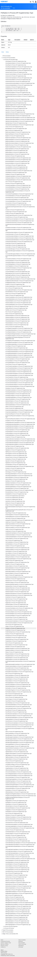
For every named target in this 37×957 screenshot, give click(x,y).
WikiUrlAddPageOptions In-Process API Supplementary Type (18, 924)
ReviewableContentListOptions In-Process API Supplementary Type (19, 671)
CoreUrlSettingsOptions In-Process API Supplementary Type (17, 264)
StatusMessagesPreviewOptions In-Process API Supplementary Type (19, 740)
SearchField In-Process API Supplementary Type (15, 701)
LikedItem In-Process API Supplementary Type (15, 545)
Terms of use (4, 952)
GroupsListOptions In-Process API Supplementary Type (16, 433)
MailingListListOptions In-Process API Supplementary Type (17, 556)
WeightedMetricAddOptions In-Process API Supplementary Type (18, 891)
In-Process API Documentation (8, 57)
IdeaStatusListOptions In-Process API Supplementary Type (17, 484)
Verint (2, 939)
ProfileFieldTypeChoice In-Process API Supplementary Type (17, 631)
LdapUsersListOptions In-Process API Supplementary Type (17, 527)
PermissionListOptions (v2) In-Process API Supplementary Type (18, 611)
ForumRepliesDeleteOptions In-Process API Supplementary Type (18, 330)
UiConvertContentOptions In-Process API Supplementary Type (18, 771)
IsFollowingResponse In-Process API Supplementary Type (17, 516)
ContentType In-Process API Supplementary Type (15, 245)
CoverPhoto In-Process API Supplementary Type (15, 269)
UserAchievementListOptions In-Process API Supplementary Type (19, 824)
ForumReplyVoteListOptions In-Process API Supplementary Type (18, 355)
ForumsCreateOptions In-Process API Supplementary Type (17, 358)
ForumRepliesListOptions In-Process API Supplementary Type (18, 335)
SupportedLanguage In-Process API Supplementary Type (17, 746)
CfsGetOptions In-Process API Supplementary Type (16, 172)
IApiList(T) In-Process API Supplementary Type (15, 461)
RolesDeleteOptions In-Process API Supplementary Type (17, 677)
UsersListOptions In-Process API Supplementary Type (16, 865)
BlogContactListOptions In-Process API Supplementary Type (17, 132)
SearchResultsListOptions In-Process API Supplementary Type (18, 715)
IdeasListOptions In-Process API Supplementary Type (16, 479)
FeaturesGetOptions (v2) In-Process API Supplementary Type (18, 300)
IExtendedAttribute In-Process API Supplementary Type (16, 492)
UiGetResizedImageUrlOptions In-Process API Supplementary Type (19, 786)
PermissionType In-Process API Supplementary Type (16, 617)
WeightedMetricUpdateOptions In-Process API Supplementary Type (19, 893)
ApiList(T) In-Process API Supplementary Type (15, 110)
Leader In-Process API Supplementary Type (14, 529)
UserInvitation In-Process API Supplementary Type (15, 837)
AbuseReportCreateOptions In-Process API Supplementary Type (18, 66)
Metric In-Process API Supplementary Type (14, 575)
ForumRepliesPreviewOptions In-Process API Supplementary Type (19, 342)
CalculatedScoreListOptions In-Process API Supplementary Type (18, 170)
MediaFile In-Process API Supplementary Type (15, 564)
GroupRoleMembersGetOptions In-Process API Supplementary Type (19, 426)
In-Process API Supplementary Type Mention (14, 497)
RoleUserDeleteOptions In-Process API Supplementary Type (17, 686)
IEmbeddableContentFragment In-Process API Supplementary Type (19, 490)
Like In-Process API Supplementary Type (13, 540)
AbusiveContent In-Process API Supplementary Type (16, 72)
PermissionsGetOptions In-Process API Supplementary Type (17, 615)
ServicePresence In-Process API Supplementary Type (16, 721)
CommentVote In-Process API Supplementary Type (15, 203)
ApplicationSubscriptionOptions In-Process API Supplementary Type (19, 121)
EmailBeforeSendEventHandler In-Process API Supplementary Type (19, 280)
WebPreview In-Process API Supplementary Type (15, 889)
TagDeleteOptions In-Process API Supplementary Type (16, 751)
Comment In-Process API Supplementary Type (15, 183)
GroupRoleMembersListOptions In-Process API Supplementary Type (19, 427)
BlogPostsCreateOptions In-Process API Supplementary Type (18, 137)
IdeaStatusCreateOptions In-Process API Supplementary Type (18, 482)
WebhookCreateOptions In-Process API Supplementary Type (18, 882)
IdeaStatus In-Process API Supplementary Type (15, 481)
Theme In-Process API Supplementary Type (14, 760)
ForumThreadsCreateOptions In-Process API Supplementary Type (19, 366)
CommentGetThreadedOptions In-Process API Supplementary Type (19, 193)
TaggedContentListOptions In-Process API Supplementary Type (18, 753)
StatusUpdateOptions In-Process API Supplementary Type (17, 744)
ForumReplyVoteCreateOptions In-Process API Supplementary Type (19, 349)
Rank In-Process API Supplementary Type (14, 642)
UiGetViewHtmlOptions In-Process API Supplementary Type (17, 788)
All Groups (20, 947)
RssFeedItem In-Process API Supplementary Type (15, 688)
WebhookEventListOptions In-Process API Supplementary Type (18, 886)
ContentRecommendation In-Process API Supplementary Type (18, 227)
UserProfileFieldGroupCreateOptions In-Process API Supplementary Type (20, 842)
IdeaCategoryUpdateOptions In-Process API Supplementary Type (18, 475)
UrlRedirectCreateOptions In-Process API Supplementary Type (18, 817)
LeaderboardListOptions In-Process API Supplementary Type (18, 534)
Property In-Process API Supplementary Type (14, 633)
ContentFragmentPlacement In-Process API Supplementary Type (18, 215)
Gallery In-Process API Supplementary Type (14, 406)
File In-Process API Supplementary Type (13, 311)
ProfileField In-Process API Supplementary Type (15, 630)
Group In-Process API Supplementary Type (14, 408)
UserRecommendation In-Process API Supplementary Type (17, 856)
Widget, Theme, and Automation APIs (9, 934)
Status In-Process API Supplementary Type (14, 731)
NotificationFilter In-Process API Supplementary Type (16, 586)
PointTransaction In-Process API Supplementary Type (16, 619)
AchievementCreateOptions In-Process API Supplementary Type (18, 77)
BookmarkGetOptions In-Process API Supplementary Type (17, 161)
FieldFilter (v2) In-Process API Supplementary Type (16, 310)
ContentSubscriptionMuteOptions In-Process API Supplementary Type (19, 239)
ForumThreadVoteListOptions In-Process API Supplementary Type (19, 384)
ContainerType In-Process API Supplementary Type (16, 211)
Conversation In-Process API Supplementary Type (15, 247)
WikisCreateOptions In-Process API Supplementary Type (17, 915)
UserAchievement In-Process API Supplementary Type (16, 822)
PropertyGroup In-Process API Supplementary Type (16, 635)
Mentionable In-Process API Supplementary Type (15, 569)
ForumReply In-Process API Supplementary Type (15, 346)
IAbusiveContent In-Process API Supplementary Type (16, 457)
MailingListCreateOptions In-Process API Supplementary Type (18, 555)
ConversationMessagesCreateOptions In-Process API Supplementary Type (19, 251)
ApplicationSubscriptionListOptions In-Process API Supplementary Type (20, 119)
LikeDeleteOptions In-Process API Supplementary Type (16, 544)
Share (2, 52)
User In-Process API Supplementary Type (14, 820)
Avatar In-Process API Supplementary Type (14, 126)
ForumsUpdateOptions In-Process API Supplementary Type (17, 362)
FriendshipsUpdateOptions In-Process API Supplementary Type (18, 397)
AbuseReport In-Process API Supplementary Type (15, 65)
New (35, 6)
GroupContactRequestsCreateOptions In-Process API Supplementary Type (19, 416)
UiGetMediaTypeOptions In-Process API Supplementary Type (18, 781)
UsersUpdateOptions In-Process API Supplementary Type (17, 869)
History (7, 52)
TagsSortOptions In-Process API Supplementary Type (16, 759)
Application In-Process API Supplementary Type (15, 112)
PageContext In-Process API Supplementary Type (15, 600)
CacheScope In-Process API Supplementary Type (15, 165)
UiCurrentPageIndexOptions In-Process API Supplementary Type (18, 773)
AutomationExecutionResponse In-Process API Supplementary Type (19, 124)
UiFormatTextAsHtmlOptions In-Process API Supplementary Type (18, 775)
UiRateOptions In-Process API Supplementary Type (16, 804)
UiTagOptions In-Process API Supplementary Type (15, 809)
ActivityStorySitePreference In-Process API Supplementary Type (18, 94)
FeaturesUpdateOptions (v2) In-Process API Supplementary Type (18, 304)
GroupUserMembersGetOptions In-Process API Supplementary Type (19, 442)
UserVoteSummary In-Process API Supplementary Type (16, 871)
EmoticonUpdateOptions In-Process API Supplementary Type (18, 286)
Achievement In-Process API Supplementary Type (15, 76)
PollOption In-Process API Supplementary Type (15, 628)
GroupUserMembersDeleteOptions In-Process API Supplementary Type (20, 440)
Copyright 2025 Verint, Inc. (7, 954)
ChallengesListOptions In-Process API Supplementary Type (17, 178)
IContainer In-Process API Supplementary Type (15, 468)
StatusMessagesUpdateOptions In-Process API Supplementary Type (19, 742)
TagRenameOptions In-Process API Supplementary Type (17, 757)
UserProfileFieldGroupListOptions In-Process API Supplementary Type (19, 844)
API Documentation (7, 55)
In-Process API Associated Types (10, 59)
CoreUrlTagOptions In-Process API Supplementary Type (17, 266)
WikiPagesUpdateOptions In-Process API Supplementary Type (18, 913)
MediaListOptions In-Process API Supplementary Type (16, 566)
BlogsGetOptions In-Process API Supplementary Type (16, 150)
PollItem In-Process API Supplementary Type (14, 626)
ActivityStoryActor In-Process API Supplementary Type (16, 88)
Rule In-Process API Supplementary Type (13, 693)
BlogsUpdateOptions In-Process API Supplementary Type (17, 154)
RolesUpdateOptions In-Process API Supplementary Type (17, 682)
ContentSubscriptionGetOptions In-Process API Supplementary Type (19, 236)
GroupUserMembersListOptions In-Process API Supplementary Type (19, 444)
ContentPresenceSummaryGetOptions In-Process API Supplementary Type (19, 225)
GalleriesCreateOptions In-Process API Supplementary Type (17, 399)
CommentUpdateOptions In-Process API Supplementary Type (18, 201)
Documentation (21, 942)
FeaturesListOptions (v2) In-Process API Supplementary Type (18, 302)
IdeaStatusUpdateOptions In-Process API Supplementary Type (18, 486)
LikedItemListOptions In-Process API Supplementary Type (17, 549)
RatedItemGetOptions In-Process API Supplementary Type (17, 648)
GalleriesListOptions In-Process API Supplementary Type (17, 402)
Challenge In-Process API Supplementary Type (15, 174)
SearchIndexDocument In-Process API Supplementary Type (17, 706)
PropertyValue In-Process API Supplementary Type (15, 641)
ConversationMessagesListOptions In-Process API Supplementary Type (20, 253)
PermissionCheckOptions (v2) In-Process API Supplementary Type (19, 608)
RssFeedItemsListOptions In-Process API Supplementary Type (18, 691)
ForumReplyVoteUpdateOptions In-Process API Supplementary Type (19, 357)
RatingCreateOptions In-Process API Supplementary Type (17, 654)
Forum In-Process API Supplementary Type (14, 326)
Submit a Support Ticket (6, 942)
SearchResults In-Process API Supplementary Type (16, 712)
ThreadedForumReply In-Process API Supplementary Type (17, 764)
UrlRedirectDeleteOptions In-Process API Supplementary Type (18, 818)
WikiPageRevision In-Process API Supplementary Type (16, 900)
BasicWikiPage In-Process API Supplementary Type (16, 128)
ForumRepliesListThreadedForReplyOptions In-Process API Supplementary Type (17, 338)
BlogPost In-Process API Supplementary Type (14, 135)
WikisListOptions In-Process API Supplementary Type (16, 919)
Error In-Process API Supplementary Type (14, 288)
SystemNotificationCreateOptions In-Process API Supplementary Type (19, 748)
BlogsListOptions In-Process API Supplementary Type (16, 152)
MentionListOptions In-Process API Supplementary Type (17, 573)
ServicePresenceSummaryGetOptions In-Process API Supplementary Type (19, 729)
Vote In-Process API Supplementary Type (13, 873)
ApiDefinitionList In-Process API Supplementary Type (16, 108)
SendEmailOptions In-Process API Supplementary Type (16, 719)
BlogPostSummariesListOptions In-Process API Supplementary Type (19, 143)
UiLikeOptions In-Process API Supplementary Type (15, 790)
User (35, 1)
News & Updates (22, 939)
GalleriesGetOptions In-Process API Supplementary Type (17, 401)
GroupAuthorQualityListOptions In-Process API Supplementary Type (19, 410)
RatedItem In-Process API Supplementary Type (15, 646)
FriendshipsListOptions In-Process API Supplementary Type (17, 395)
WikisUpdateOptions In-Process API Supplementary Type (17, 920)
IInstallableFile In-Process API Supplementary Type (16, 493)
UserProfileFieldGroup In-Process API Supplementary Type (17, 840)
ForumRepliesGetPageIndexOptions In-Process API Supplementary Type (20, 333)
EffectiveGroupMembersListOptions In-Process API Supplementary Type (20, 278)
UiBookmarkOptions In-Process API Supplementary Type (17, 770)
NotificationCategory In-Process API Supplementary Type (17, 582)
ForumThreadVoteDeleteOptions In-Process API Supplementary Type (19, 380)
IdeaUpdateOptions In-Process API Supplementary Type (17, 488)
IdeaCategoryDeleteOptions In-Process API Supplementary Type (18, 473)
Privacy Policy (4, 951)
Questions (20, 941)
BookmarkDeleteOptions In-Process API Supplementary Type (18, 159)
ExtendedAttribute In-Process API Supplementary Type (16, 291)
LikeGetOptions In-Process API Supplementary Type (16, 551)
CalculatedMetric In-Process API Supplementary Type (16, 167)
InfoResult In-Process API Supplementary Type (15, 503)
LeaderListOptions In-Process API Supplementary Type (16, 538)
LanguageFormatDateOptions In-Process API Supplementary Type (19, 520)
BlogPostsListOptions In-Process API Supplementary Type (17, 141)
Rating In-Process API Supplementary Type (14, 652)
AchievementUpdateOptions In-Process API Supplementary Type (18, 85)
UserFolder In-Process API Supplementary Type (15, 835)
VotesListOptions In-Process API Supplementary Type (16, 875)
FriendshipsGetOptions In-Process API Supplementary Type (17, 393)
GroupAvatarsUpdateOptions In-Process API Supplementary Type (19, 412)
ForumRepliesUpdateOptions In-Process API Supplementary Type (19, 344)
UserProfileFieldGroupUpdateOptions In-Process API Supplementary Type (19, 847)
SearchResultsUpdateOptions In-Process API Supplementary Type (19, 717)
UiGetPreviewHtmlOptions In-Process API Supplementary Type (18, 782)
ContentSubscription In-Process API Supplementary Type (17, 234)
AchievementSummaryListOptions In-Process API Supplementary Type (20, 83)
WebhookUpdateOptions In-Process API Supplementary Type (18, 888)
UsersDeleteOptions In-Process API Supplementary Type (17, 862)
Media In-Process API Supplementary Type (14, 560)
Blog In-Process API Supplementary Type (13, 130)
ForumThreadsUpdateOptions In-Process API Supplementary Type (19, 375)
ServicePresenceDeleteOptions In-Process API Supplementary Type (19, 724)
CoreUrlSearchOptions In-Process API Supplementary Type (17, 262)
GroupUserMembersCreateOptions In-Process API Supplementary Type (20, 438)
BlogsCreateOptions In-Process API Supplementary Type (17, 148)
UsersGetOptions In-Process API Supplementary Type (16, 864)
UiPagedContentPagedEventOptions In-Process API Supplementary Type (20, 793)
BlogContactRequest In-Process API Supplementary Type (17, 134)
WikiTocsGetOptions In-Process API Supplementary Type (17, 922)
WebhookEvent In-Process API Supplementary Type (16, 884)
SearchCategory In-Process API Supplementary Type (16, 699)
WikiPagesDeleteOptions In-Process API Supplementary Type (18, 908)
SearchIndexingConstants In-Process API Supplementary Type (18, 708)
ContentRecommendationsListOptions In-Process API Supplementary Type (19, 230)
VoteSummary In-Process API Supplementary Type (15, 876)
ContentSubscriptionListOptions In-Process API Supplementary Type (19, 238)
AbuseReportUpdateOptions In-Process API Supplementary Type (18, 70)
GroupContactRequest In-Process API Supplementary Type (17, 413)
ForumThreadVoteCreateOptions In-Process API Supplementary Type (19, 379)
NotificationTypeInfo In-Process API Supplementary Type (17, 591)
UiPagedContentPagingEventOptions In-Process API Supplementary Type (20, 795)
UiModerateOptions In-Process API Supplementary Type (17, 792)
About (2, 950)
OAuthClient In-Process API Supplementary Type (15, 597)
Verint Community (3, 4)
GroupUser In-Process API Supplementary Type (15, 437)
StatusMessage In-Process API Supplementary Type (16, 735)
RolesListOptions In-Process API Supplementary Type (16, 680)
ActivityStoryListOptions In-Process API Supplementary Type (17, 92)
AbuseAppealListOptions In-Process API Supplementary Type (18, 63)
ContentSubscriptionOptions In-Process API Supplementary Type (18, 241)
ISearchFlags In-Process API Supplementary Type (15, 512)
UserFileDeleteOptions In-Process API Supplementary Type (17, 831)
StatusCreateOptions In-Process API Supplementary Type (17, 733)
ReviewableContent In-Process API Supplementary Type (17, 668)
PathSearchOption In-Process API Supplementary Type (16, 604)
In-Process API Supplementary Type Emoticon (14, 495)
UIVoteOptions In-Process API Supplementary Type (16, 811)
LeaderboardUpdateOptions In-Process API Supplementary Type (18, 536)
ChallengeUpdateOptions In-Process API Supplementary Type (18, 179)
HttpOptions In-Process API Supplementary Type (15, 449)
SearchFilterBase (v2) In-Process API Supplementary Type (17, 702)
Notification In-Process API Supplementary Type (15, 578)
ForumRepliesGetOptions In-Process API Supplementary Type (18, 332)
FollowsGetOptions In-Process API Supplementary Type (16, 322)
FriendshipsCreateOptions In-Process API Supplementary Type (18, 390)
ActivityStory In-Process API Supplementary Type (15, 87)
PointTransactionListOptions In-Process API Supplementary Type (18, 622)
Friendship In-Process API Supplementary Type (15, 388)
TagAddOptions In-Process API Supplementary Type (16, 749)
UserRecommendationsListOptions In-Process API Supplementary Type (20, 858)
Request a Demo (4, 945)
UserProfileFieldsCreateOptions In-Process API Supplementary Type (19, 849)
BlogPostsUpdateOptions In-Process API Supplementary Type (18, 146)
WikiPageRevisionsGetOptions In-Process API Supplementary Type (19, 902)
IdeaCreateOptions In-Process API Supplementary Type (16, 477)
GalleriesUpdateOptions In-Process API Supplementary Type (17, 404)
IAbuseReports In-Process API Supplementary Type (16, 455)
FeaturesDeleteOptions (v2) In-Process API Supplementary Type (18, 299)
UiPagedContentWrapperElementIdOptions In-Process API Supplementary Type (17, 798)
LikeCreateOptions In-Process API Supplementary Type (16, 542)
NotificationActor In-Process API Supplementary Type (16, 580)
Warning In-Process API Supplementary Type (14, 878)
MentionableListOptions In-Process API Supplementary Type (17, 571)
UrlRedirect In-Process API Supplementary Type (15, 815)
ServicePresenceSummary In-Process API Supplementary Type (18, 726)
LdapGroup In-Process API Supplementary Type (15, 522)
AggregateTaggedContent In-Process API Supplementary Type (18, 104)
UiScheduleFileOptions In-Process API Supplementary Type (17, 807)
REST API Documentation (7, 932)
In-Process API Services (8, 928)
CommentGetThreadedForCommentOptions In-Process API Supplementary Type (17, 191)
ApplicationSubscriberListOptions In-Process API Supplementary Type (19, 113)
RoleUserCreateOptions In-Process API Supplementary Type (17, 684)
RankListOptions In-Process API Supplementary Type (16, 644)
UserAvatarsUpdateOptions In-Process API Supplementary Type (18, 826)
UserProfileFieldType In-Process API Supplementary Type (17, 854)
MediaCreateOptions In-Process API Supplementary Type (17, 562)
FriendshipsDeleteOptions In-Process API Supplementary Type (18, 391)
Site (30, 2)
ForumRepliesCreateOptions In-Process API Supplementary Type (18, 328)
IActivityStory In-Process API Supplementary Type (15, 459)
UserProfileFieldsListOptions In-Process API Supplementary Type (18, 851)
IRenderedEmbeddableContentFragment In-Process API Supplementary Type (20, 507)
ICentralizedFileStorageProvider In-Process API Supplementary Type (19, 466)
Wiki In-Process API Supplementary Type (13, 895)
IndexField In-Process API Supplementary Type (15, 501)
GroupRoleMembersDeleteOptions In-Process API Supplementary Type (20, 424)
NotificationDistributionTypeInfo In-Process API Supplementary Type (19, 584)
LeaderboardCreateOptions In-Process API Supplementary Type (18, 533)
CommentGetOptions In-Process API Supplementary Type (17, 189)
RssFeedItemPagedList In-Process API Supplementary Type (17, 690)
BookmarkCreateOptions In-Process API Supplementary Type (18, 157)
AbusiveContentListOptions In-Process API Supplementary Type (18, 74)
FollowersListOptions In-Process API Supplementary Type (17, 317)
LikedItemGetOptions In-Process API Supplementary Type (17, 547)
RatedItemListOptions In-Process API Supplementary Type (17, 650)
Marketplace (21, 945)
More (14, 8)
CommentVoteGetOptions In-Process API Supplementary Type (18, 204)
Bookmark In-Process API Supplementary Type (15, 156)
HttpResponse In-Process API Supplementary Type (15, 451)
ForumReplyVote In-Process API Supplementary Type (16, 347)
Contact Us (3, 947)
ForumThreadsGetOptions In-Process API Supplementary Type (18, 369)
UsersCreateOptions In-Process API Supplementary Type (17, 860)
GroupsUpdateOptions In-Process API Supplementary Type (17, 435)
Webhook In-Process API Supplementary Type (15, 880)
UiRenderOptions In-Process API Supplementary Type (16, 806)
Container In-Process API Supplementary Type (15, 209)
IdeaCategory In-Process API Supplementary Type (15, 471)
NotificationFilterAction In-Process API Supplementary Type (17, 588)
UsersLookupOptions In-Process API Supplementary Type (17, 867)
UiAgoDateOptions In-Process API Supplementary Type (16, 768)
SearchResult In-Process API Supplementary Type (15, 710)
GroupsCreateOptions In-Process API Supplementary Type (17, 429)
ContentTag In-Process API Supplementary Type (15, 243)
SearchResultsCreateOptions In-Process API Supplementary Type (19, 713)
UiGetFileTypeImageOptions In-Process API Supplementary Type (18, 779)
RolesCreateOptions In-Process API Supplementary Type (17, 675)
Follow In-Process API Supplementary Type (14, 313)
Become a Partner (4, 944)
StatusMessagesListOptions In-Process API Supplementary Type (18, 738)
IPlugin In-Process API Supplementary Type (14, 504)
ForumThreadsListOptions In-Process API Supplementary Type (18, 371)
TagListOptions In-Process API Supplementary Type (16, 755)
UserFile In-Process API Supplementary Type (14, 829)
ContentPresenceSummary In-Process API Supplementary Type (18, 222)
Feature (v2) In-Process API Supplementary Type (15, 293)
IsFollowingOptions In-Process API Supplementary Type (16, 514)
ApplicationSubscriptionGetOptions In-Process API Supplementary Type (20, 117)
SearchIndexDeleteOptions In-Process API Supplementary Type (18, 704)
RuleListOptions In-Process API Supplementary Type (16, 695)
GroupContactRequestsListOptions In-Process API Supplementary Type (20, 418)
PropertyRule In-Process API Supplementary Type (15, 637)
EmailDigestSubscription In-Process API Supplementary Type (18, 282)
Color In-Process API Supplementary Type (14, 181)
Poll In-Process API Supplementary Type (13, 624)
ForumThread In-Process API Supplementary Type (15, 364)
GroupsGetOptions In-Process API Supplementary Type (16, 431)
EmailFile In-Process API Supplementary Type (14, 284)
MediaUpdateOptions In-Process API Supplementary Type (17, 567)
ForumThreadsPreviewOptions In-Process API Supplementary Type (19, 373)
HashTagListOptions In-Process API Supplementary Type (17, 448)
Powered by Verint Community (8, 955)
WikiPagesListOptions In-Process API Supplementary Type (17, 911)
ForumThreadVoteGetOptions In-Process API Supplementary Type (19, 382)
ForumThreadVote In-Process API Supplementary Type (16, 377)
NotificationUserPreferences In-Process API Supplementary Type (18, 595)
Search (33, 1)
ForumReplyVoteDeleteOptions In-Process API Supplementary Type (19, 351)
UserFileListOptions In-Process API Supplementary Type (17, 833)
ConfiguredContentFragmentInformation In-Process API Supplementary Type (20, 207)
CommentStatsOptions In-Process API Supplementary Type (17, 195)
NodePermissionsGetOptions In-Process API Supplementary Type (19, 577)
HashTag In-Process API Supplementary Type (14, 446)
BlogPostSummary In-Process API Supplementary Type (16, 145)
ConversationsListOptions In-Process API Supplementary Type (18, 258)
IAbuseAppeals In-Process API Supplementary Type (16, 453)
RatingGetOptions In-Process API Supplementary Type (16, 657)
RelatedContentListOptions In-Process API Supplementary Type (18, 666)
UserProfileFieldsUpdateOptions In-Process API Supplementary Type (19, 853)
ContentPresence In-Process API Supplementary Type (16, 217)
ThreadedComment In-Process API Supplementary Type (17, 762)
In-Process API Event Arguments (10, 926)
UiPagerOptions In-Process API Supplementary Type (16, 800)
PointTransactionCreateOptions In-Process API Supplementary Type (19, 621)
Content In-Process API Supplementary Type (14, 213)
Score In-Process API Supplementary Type (14, 697)
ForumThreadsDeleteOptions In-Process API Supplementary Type (19, 368)
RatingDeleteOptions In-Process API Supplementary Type (17, 655)
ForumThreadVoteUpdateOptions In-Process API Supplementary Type (19, 386)
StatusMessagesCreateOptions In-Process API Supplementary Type (19, 737)
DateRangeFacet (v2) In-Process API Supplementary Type (17, 273)
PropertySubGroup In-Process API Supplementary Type (16, 639)
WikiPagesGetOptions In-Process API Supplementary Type (17, 909)
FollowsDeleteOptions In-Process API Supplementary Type (17, 321)
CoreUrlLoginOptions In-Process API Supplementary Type (17, 260)
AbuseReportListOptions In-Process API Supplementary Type (18, 68)
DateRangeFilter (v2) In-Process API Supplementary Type (17, 277)
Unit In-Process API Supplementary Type (13, 813)
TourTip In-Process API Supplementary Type (14, 766)
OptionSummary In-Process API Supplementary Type (16, 599)
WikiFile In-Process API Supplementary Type (14, 897)
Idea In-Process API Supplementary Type (13, 470)
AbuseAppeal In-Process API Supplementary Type (15, 61)
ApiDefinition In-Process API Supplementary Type (15, 106)
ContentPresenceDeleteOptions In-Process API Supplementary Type (19, 220)
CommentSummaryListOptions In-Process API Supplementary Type (19, 199)
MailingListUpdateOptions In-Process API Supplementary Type (18, 558)
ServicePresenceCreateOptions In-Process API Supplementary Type (19, 723)
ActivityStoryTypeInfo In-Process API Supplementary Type (17, 99)
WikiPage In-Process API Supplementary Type (15, 899)
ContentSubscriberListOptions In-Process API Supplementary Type (19, 232)
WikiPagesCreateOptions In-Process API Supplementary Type (18, 906)
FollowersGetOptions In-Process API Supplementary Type (17, 315)
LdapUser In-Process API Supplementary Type (15, 525)
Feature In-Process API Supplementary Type (14, 295)
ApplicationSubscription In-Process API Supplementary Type (17, 115)
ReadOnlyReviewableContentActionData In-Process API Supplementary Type (20, 662)
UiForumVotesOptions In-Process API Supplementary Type (17, 777)
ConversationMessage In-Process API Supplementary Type (17, 248)
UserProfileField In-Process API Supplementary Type (16, 839)
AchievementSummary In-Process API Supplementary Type (17, 81)
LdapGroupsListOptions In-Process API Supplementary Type (17, 523)
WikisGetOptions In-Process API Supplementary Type (16, 917)
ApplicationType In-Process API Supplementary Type (16, 123)
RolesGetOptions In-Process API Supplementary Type (16, 679)
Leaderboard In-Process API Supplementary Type (15, 531)
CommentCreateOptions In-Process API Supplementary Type (18, 185)
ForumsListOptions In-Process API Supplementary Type (16, 360)
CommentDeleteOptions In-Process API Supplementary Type (18, 187)
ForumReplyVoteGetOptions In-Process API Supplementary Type (18, 353)
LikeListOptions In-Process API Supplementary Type (16, 553)
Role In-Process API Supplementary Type (13, 673)
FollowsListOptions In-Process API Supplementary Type (16, 324)
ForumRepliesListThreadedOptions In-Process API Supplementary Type (20, 340)
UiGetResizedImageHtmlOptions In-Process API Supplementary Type (19, 784)
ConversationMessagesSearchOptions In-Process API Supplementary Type (19, 256)
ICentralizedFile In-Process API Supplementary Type (16, 464)
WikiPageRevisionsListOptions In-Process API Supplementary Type (19, 904)
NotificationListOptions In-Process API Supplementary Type (17, 589)
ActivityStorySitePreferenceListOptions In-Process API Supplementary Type (19, 97)
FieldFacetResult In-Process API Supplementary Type (16, 308)
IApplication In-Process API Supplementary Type (15, 462)
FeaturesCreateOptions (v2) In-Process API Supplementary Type (18, 297)
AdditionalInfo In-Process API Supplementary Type (15, 102)
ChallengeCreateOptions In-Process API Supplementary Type (18, 176)
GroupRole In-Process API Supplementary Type (15, 420)
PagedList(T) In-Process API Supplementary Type (15, 602)
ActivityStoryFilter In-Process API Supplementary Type (16, 90)
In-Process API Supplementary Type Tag (13, 499)
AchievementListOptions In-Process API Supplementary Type (18, 79)
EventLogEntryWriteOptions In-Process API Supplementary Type (18, 289)
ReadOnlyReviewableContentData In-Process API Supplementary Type (20, 664)
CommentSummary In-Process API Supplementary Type (17, 197)
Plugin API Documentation (7, 930)
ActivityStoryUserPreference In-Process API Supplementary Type (18, 101)
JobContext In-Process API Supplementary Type (15, 518)
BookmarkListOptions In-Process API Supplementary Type (17, 163)
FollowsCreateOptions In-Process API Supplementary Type (17, 319)
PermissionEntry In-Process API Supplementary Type (16, 610)
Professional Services (5, 941)
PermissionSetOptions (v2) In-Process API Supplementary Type (18, 613)
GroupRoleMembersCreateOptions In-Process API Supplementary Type (20, 422)
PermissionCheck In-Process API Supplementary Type (16, 606)
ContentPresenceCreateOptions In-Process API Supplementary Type (19, 219)
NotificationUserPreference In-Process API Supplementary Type (18, 593)
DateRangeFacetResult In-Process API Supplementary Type (17, 275)
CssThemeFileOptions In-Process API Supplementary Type (17, 271)
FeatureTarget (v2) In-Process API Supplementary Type (16, 306)
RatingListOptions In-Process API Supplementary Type (16, 659)
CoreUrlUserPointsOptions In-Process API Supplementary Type (18, 267)
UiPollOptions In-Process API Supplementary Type (15, 802)
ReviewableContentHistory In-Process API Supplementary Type (18, 669)
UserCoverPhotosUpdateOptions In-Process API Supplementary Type (19, 828)
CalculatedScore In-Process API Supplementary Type (16, 168)
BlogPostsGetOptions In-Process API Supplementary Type (17, 139)
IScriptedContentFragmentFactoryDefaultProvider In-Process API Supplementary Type (18, 510)
